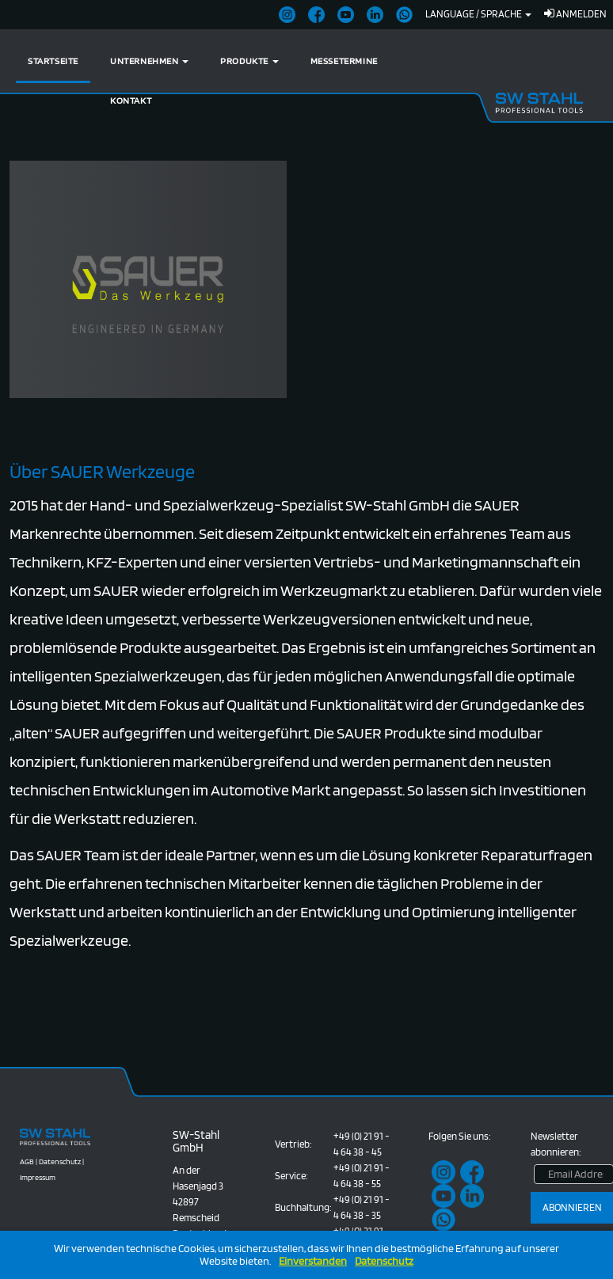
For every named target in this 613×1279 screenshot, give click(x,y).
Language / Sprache (478, 14)
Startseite (53, 60)
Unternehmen (149, 60)
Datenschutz (384, 1261)
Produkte (249, 60)
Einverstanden (313, 1261)
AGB (27, 1161)
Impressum (37, 1177)
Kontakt (130, 100)
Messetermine (344, 60)
